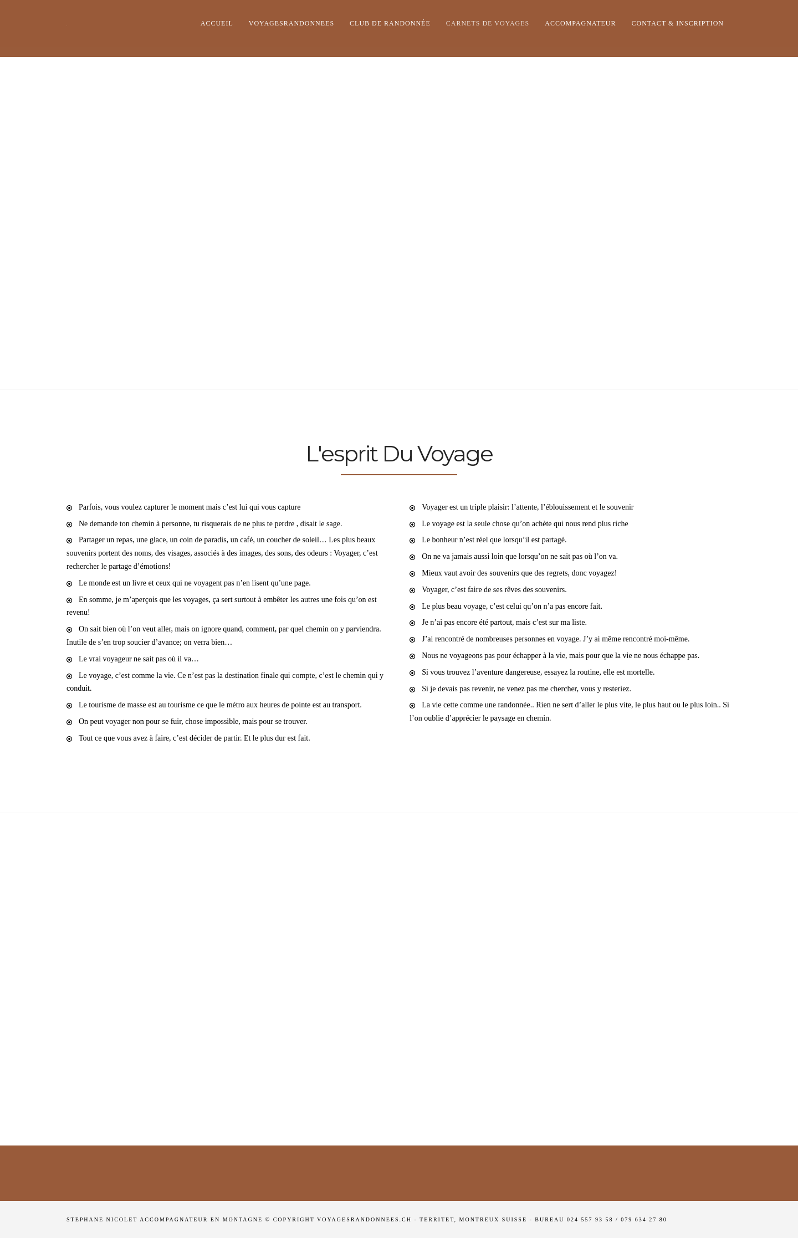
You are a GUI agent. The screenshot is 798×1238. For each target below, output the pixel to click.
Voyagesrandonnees (291, 23)
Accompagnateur (580, 23)
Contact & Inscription (678, 23)
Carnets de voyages (487, 23)
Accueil (217, 23)
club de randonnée (390, 23)
